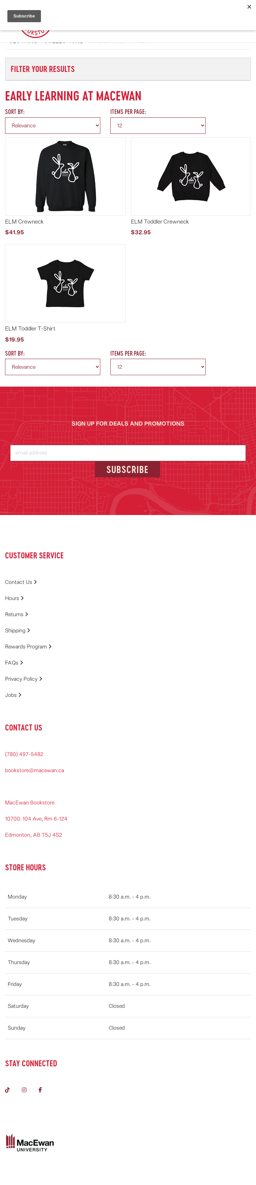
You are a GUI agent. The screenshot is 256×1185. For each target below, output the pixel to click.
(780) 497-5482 (24, 754)
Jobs (13, 695)
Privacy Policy (23, 679)
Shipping (17, 630)
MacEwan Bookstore (29, 802)
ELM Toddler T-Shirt (30, 328)
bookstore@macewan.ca (34, 770)
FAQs (14, 663)
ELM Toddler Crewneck (160, 222)
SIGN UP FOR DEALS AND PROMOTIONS (128, 424)
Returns (16, 614)
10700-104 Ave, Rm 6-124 (36, 819)
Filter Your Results (43, 69)
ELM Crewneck (24, 222)
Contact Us (21, 582)
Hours (14, 598)
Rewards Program (28, 646)
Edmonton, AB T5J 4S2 (33, 835)
